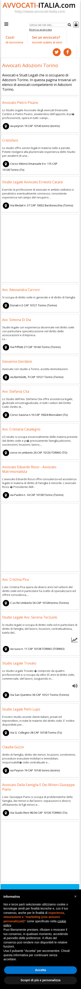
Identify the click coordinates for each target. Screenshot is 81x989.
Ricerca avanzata (40, 30)
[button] (75, 896)
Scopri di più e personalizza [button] (40, 980)
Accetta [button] (40, 970)
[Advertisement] (40, 248)
